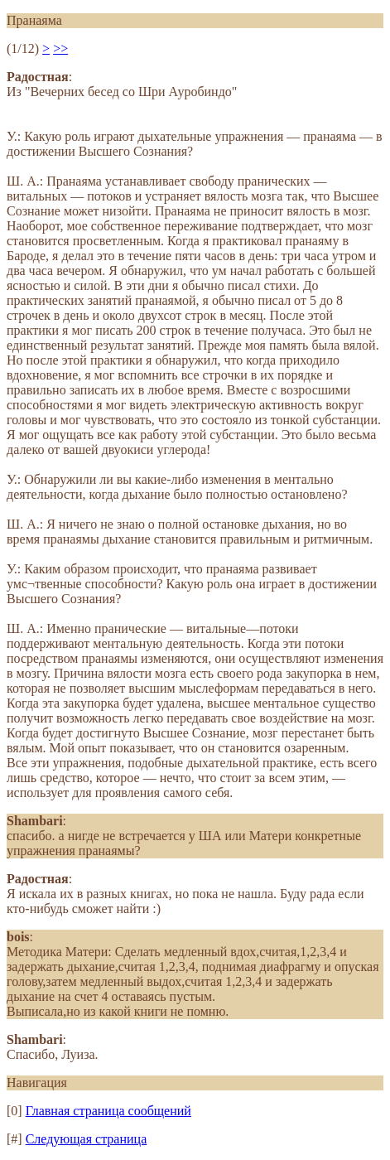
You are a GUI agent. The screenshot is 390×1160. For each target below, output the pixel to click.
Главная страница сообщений (108, 1111)
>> (60, 48)
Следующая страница (86, 1139)
